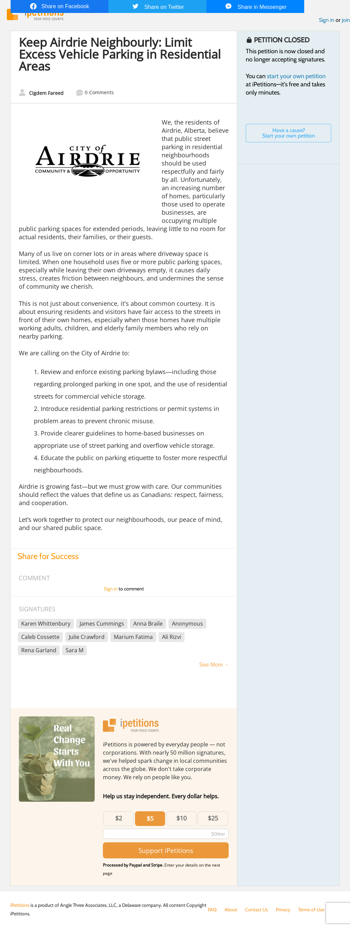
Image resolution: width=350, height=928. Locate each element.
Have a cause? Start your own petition (288, 133)
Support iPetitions (165, 850)
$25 (213, 818)
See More (211, 665)
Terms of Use (311, 909)
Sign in (326, 20)
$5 (150, 818)
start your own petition (296, 76)
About (231, 909)
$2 (118, 818)
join (346, 20)
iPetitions (19, 905)
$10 (181, 818)
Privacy (283, 909)
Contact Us (256, 909)
